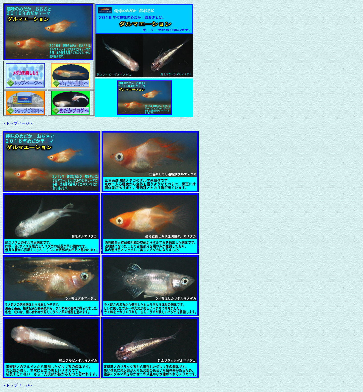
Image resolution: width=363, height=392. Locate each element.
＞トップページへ (17, 123)
